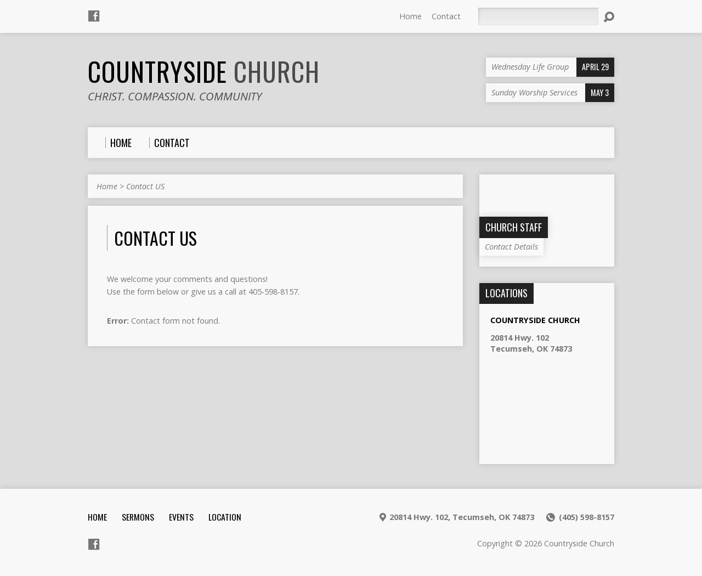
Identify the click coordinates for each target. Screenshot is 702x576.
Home (410, 16)
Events (181, 516)
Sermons (138, 516)
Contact (446, 16)
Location (224, 516)
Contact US (145, 186)
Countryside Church (535, 320)
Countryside (204, 71)
